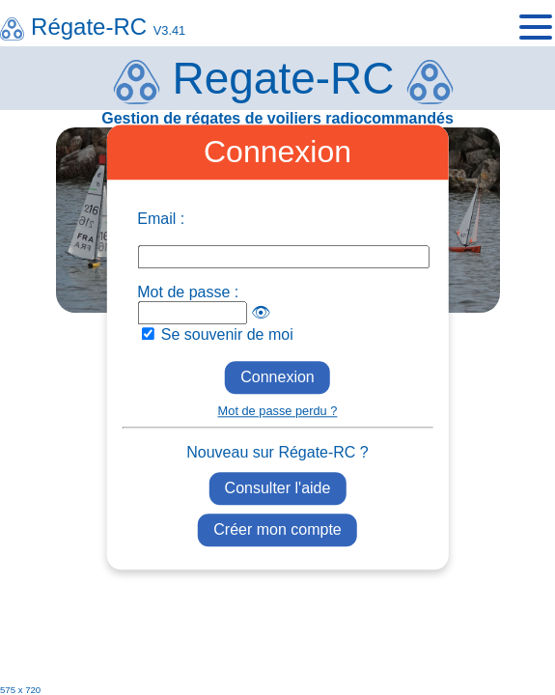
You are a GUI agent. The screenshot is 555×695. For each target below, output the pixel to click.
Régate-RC (92, 27)
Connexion (277, 377)
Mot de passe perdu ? (278, 410)
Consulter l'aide (278, 488)
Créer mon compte (277, 530)
